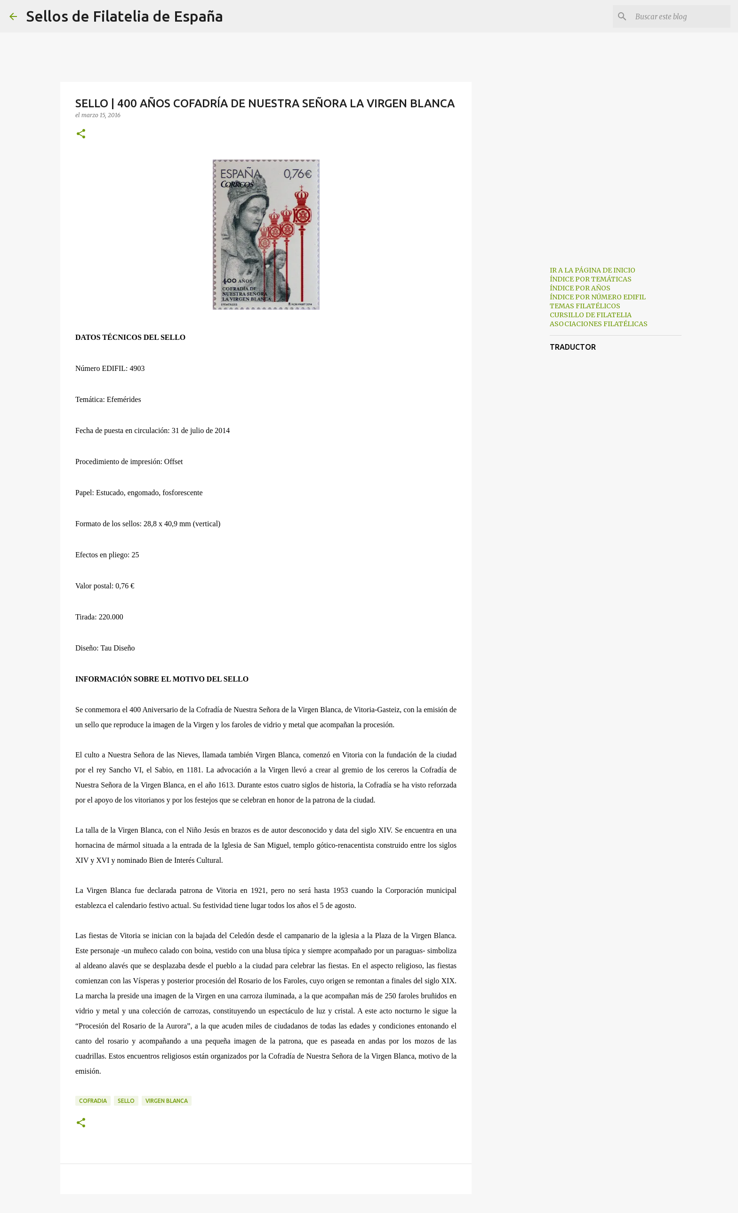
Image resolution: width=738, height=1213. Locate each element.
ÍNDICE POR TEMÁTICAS (591, 279)
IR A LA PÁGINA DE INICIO (592, 270)
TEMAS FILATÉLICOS (585, 306)
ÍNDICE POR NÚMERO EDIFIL (598, 297)
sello (126, 1101)
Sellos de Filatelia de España (124, 16)
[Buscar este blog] (681, 16)
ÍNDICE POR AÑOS (580, 288)
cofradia (93, 1101)
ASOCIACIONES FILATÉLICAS (599, 324)
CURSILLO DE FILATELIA (591, 315)
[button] (81, 134)
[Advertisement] (519, 406)
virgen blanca (166, 1101)
